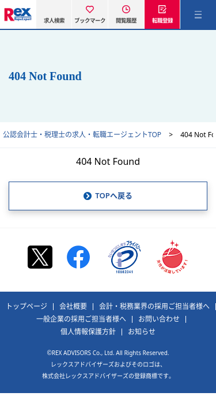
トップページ (26, 306)
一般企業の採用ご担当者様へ (81, 319)
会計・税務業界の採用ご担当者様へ (154, 306)
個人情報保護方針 (88, 332)
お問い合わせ (159, 319)
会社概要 (73, 306)
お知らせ (142, 332)
